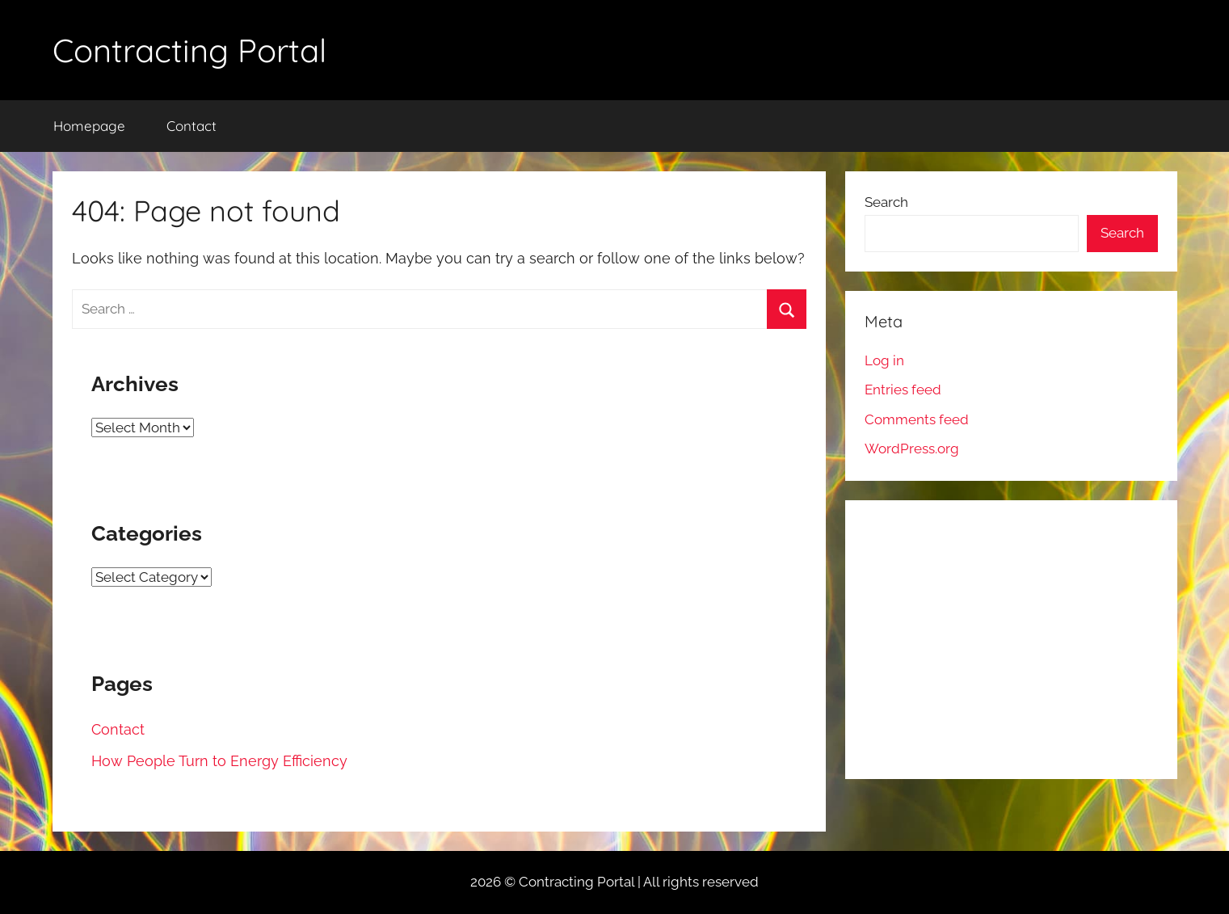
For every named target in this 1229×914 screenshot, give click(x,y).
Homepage (89, 125)
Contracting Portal (189, 50)
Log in (884, 360)
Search (886, 202)
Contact (191, 125)
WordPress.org (912, 448)
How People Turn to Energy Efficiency (219, 760)
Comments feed (917, 419)
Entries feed (903, 389)
